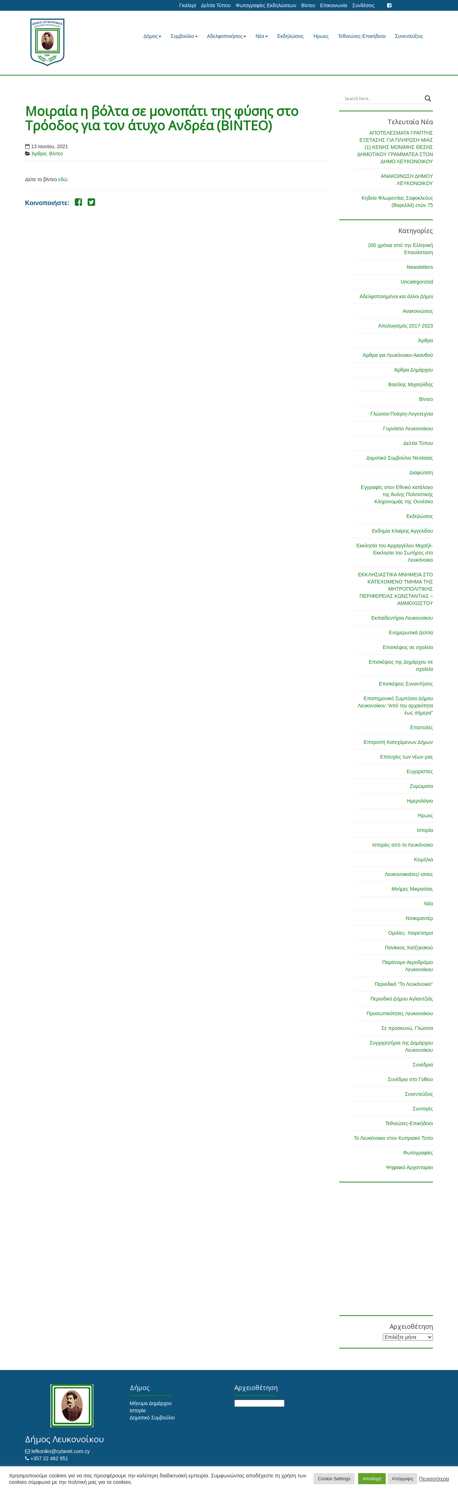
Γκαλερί (187, 5)
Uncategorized (417, 282)
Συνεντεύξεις (409, 36)
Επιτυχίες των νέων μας (406, 757)
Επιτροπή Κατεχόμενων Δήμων (398, 742)
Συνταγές (423, 1109)
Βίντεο (308, 5)
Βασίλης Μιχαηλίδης (410, 384)
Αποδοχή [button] (371, 1478)
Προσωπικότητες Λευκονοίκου (400, 1013)
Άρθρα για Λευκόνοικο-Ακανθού (398, 355)
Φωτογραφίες (418, 1153)
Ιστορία (425, 830)
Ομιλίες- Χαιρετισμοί (410, 933)
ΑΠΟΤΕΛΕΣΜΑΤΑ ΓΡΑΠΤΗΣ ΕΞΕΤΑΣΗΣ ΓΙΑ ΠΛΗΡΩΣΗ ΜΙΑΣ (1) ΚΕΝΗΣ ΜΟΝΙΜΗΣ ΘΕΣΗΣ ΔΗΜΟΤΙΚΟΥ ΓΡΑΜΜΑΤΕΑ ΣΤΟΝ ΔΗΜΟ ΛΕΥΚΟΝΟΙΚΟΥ (395, 147)
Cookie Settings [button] (334, 1478)
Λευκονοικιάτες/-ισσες (409, 874)
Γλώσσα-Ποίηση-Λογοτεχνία (402, 414)
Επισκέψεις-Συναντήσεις (406, 684)
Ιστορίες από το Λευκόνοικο (402, 845)
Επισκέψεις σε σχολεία (408, 647)
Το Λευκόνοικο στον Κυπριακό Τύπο (393, 1138)
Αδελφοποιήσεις (227, 36)
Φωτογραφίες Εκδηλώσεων (265, 5)
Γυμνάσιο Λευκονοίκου (408, 428)
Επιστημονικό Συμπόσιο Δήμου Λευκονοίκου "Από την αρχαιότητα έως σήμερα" (395, 706)
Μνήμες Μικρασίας (412, 889)
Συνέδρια (423, 1065)
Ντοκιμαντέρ (419, 918)
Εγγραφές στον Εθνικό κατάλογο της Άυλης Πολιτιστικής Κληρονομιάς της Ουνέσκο (397, 494)
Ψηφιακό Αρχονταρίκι (409, 1167)
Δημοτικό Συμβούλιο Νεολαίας (399, 458)
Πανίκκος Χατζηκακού (409, 947)
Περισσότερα (434, 1479)
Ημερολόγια (420, 801)
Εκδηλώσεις (290, 36)
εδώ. (63, 179)
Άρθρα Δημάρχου (413, 370)
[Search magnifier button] (428, 98)
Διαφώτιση (421, 472)
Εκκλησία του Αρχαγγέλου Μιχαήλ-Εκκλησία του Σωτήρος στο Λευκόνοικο (394, 553)
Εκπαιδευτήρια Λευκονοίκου (402, 618)
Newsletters (420, 267)
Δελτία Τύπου (216, 5)
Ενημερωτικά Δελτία (411, 632)
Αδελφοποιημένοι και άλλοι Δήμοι (396, 296)
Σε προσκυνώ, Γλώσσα (407, 1028)
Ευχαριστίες (420, 771)
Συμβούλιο (184, 36)
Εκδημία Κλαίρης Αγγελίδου (402, 531)
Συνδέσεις (363, 5)
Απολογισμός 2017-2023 (405, 326)
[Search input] (383, 98)
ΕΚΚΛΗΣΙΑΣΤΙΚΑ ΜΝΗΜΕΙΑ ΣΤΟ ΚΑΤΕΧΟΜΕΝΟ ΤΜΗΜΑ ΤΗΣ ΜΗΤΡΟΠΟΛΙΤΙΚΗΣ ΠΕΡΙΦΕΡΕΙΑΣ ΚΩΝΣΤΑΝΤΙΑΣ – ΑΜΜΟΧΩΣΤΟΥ (395, 589)
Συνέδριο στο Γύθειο (410, 1079)
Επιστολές (421, 727)
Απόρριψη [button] (402, 1478)
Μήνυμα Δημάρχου (151, 1403)
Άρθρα (38, 153)
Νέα (261, 36)
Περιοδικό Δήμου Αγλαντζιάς (401, 999)
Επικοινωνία (333, 5)
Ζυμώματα (421, 786)
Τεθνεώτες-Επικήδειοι (362, 36)
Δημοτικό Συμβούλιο (152, 1417)
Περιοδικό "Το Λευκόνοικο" (404, 984)
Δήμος (152, 36)
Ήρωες (321, 36)
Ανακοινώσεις (418, 311)
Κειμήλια (423, 859)
